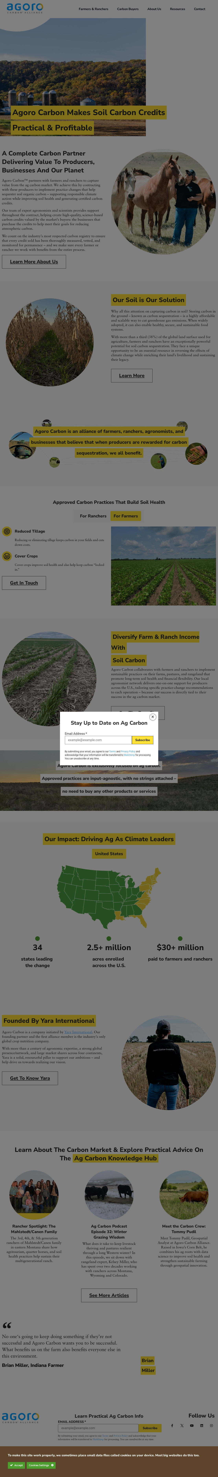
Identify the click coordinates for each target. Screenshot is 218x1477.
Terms (112, 750)
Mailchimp (129, 754)
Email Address (76, 734)
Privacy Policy (128, 750)
